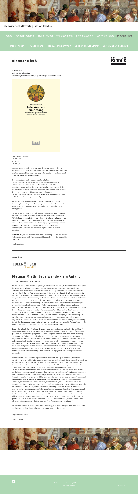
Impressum (122, 483)
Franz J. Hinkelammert (59, 45)
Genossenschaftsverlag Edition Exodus (28, 26)
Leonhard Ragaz (105, 35)
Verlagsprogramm (24, 35)
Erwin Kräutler (45, 35)
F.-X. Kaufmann (35, 45)
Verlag (8, 35)
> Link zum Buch (18, 244)
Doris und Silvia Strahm (86, 45)
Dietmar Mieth (125, 35)
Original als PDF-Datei (20, 415)
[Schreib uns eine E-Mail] (13, 482)
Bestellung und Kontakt (115, 45)
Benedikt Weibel (84, 35)
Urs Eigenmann (64, 35)
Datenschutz (121, 485)
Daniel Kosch (17, 45)
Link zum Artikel (18, 419)
